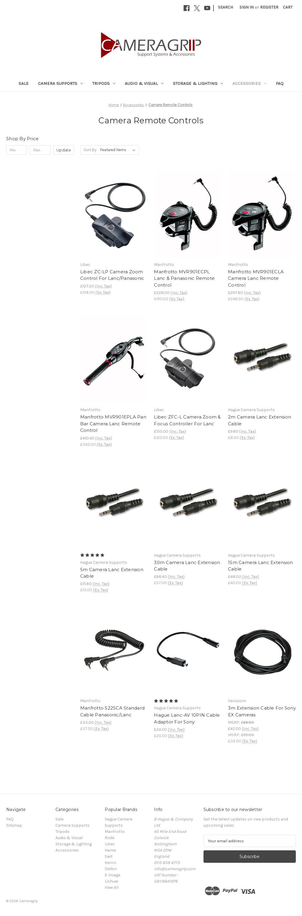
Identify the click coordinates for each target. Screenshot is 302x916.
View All (112, 887)
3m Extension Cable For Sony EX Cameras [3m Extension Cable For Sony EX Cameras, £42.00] (262, 711)
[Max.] (40, 150)
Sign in (246, 7)
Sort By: (90, 150)
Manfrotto (115, 831)
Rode (109, 837)
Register (269, 7)
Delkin (111, 868)
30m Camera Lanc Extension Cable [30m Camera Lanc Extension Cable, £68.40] (187, 566)
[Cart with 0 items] (288, 7)
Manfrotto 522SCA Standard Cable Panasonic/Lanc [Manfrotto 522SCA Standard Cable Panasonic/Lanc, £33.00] (112, 711)
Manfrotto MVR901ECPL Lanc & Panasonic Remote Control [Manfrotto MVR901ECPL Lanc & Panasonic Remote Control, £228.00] (184, 278)
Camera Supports (60, 83)
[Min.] (16, 150)
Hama (110, 850)
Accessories (249, 83)
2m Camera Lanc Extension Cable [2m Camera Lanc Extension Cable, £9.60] (259, 420)
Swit (109, 856)
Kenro (110, 862)
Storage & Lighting (198, 83)
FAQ (279, 83)
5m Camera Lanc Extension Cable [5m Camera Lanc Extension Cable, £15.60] (111, 573)
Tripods (103, 83)
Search (225, 7)
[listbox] (119, 150)
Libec (110, 843)
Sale (24, 83)
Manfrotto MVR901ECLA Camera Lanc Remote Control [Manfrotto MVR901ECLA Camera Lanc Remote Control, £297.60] (256, 278)
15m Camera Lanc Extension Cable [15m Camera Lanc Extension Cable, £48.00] (260, 566)
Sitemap (14, 825)
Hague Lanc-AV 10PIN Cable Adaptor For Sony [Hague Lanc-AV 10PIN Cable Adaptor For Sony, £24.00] (187, 718)
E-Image (112, 875)
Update (63, 150)
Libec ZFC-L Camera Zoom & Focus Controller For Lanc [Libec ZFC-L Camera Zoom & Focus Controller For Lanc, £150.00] (187, 420)
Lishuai (111, 881)
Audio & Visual (144, 83)
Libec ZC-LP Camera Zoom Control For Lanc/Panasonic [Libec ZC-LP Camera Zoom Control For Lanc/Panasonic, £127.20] (112, 275)
